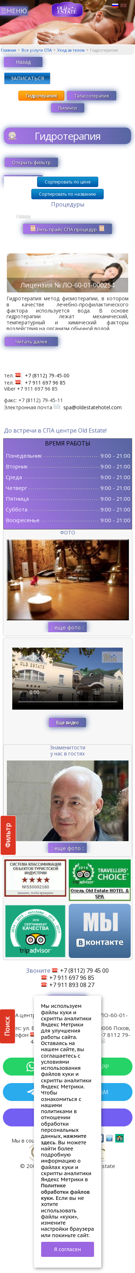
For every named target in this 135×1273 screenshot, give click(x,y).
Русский (115, 6)
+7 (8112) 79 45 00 (84, 970)
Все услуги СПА (37, 50)
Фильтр (8, 835)
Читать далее (31, 341)
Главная (8, 50)
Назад (23, 61)
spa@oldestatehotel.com (92, 407)
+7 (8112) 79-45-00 (47, 375)
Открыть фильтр (31, 162)
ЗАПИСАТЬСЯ (27, 78)
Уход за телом (71, 50)
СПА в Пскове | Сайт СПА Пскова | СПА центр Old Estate (67, 9)
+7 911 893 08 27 (71, 985)
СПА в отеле (67, 640)
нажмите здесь (64, 1139)
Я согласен (67, 1249)
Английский (123, 6)
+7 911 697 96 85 (45, 382)
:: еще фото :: (67, 627)
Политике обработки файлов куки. (65, 1191)
